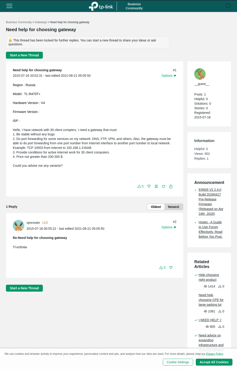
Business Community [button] (134, 6)
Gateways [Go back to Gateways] (41, 22)
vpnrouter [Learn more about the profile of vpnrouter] (33, 222)
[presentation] (18, 225)
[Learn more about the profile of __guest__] (207, 74)
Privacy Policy (214, 353)
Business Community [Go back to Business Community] (19, 22)
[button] (9, 6)
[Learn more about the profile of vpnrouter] (20, 225)
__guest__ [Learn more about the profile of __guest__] (201, 84)
